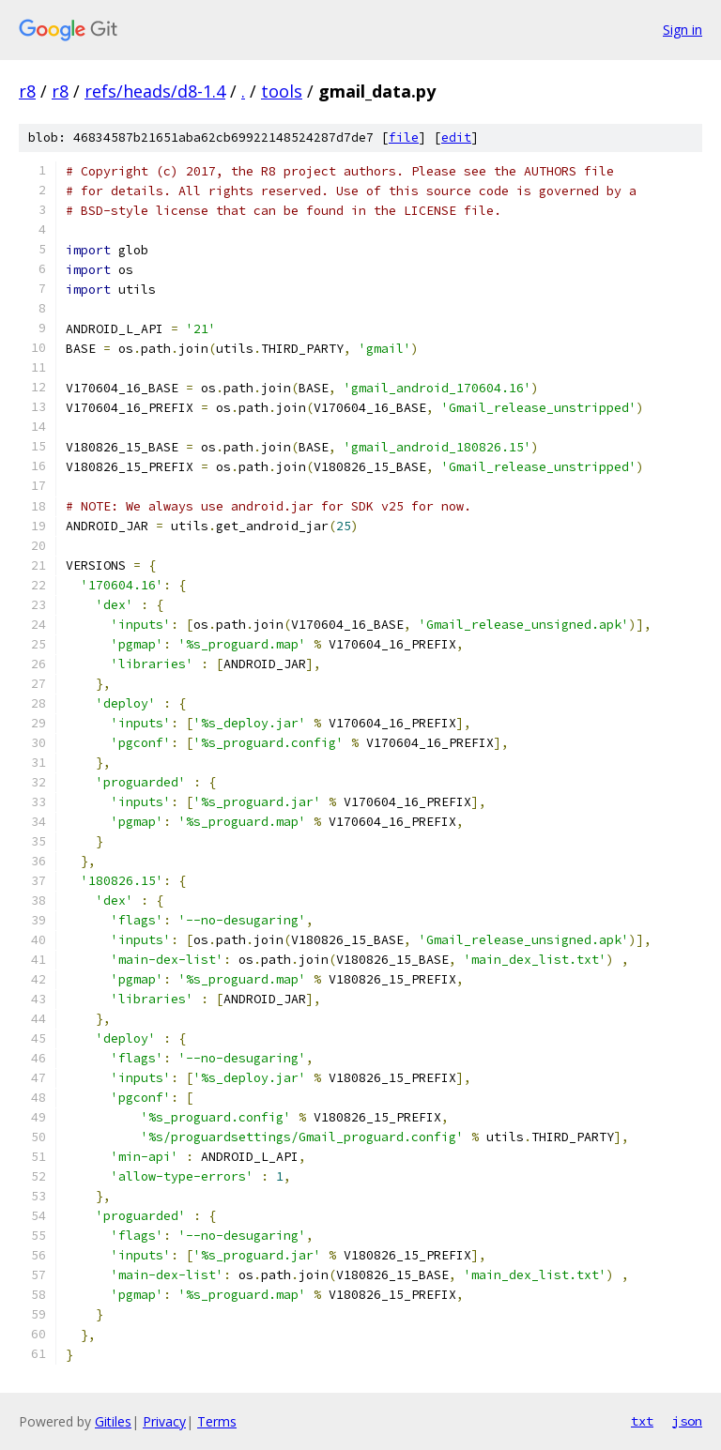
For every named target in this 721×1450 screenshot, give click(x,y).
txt (642, 1420)
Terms (217, 1421)
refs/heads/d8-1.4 (154, 91)
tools (281, 91)
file (404, 137)
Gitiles (113, 1421)
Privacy (164, 1421)
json (687, 1420)
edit (456, 137)
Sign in (682, 29)
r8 (27, 91)
